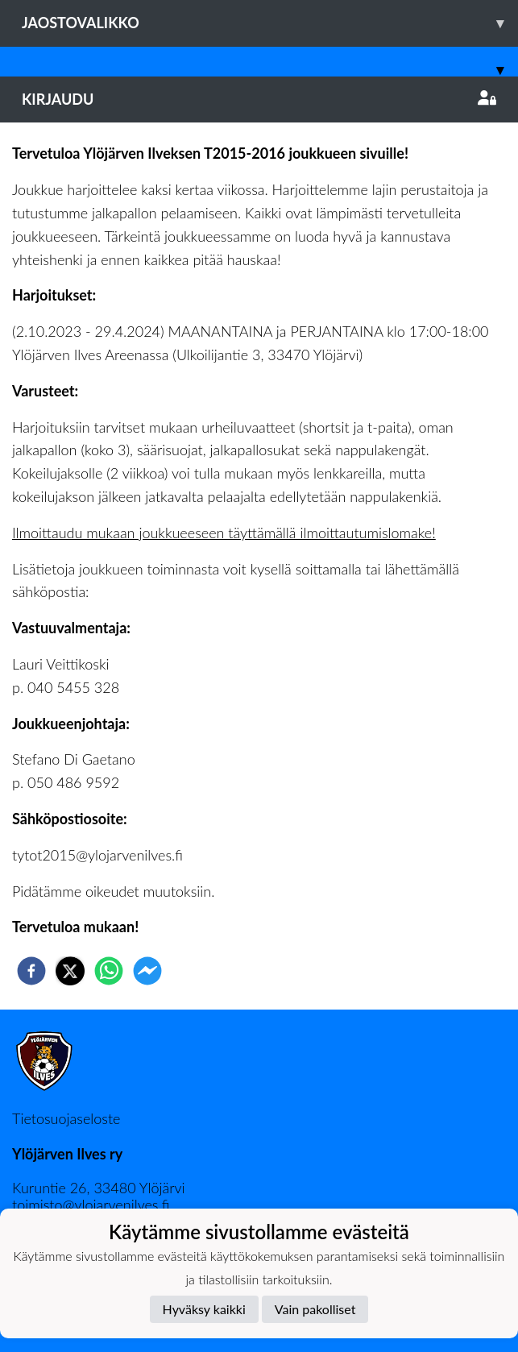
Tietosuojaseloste (66, 1118)
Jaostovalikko (270, 23)
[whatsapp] (108, 970)
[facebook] (31, 970)
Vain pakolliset (315, 1309)
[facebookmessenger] (147, 970)
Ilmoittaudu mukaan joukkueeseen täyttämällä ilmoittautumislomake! (224, 532)
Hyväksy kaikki (204, 1309)
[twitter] (70, 970)
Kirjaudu (259, 99)
